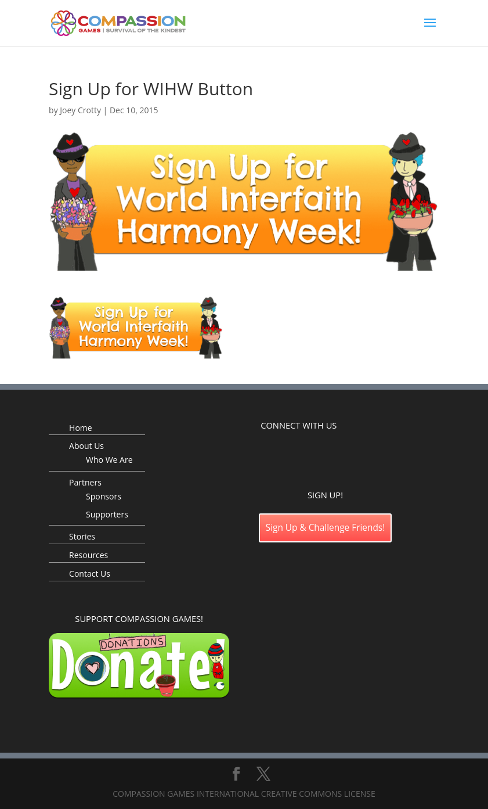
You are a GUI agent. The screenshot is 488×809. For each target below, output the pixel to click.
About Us (86, 445)
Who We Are (109, 459)
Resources (88, 554)
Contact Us (89, 573)
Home (80, 427)
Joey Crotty (80, 110)
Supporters (107, 514)
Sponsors (103, 496)
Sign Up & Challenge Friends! (325, 528)
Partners (85, 482)
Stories (82, 536)
